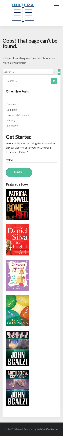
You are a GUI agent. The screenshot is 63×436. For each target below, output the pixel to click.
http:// (9, 159)
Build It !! (19, 172)
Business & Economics (19, 114)
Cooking (11, 104)
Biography (12, 125)
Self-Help (12, 109)
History (11, 120)
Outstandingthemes (47, 429)
